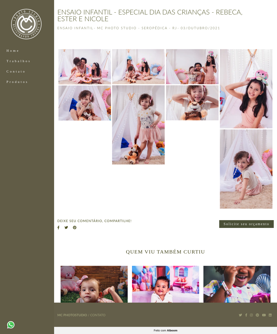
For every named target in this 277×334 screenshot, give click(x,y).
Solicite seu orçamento (246, 224)
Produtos (17, 82)
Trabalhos (18, 61)
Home (13, 50)
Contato (16, 71)
